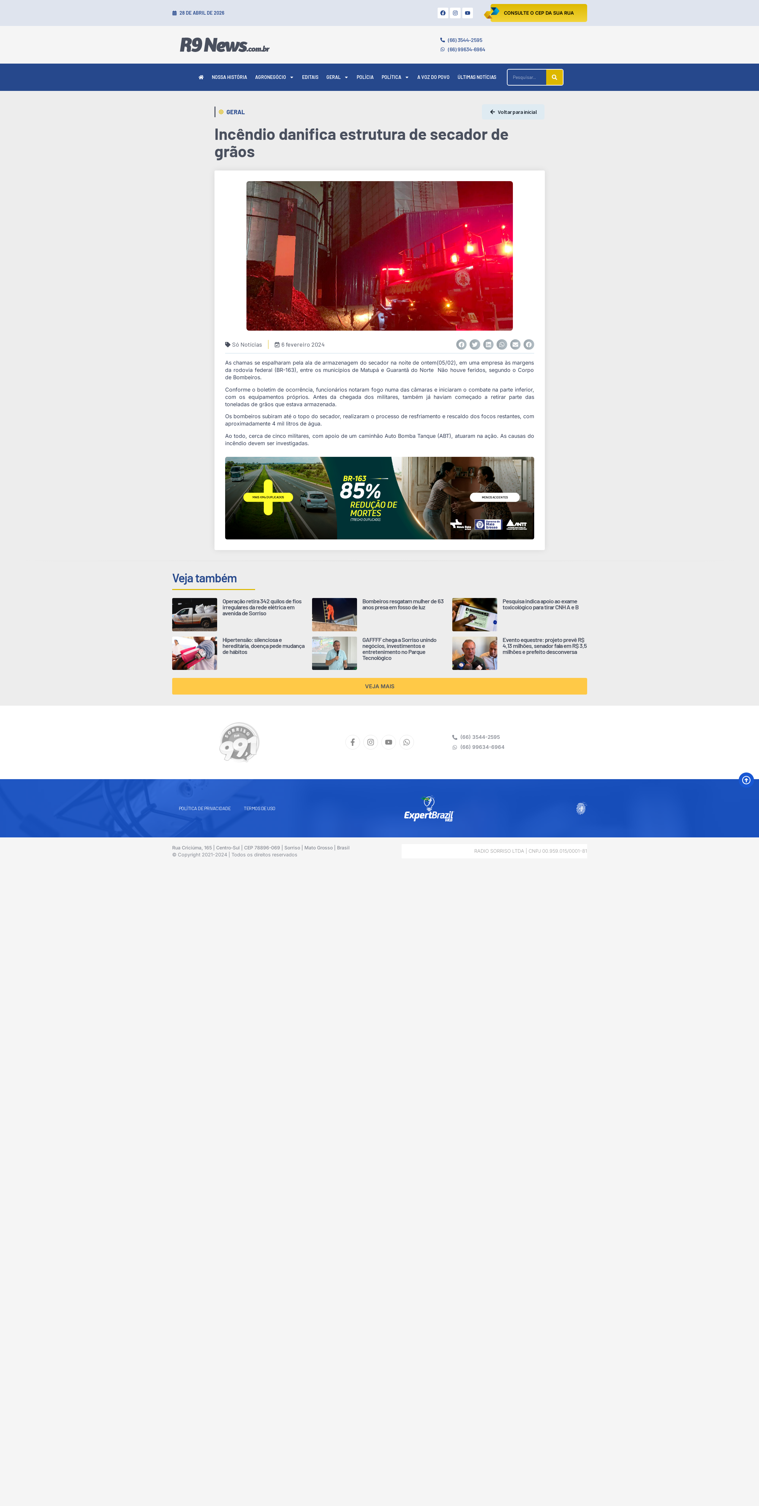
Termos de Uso (259, 808)
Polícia (365, 77)
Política (395, 77)
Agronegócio (274, 77)
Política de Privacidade (205, 808)
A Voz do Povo (433, 77)
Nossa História (229, 77)
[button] (461, 344)
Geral (337, 77)
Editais (310, 77)
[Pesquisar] (554, 77)
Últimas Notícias (477, 77)
